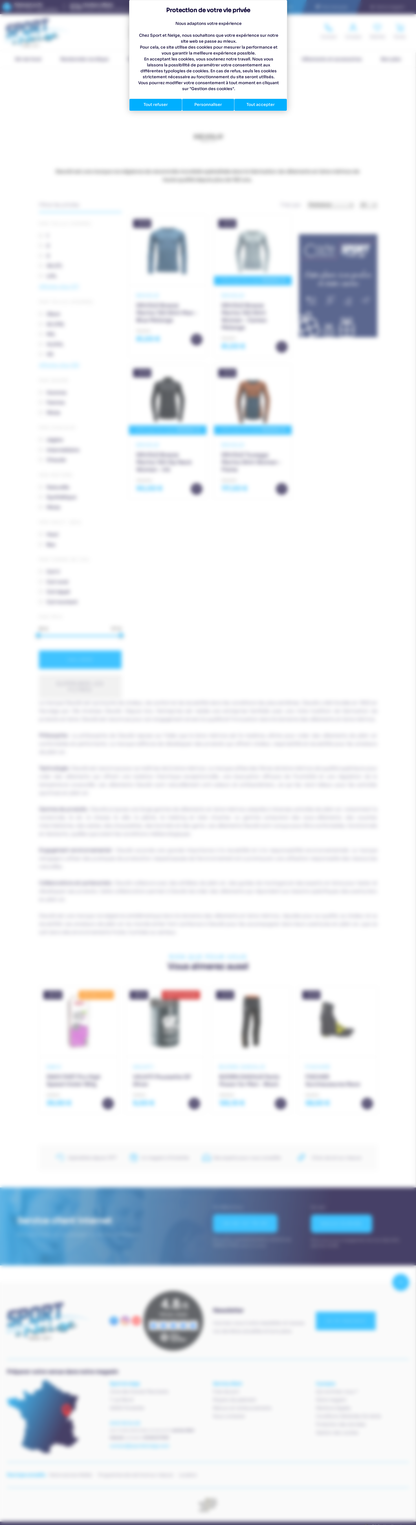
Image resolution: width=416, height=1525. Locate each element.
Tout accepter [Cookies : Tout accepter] (260, 104)
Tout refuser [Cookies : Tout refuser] (156, 104)
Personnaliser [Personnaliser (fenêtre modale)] (208, 104)
